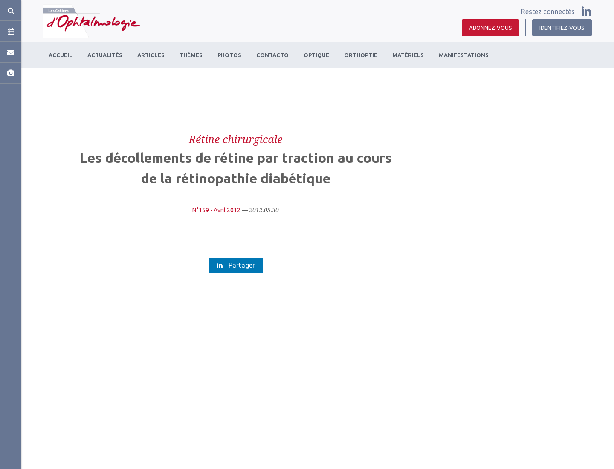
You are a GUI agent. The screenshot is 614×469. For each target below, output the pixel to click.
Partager (236, 265)
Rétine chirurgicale (235, 139)
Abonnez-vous (490, 28)
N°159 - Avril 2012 (216, 210)
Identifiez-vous (562, 28)
